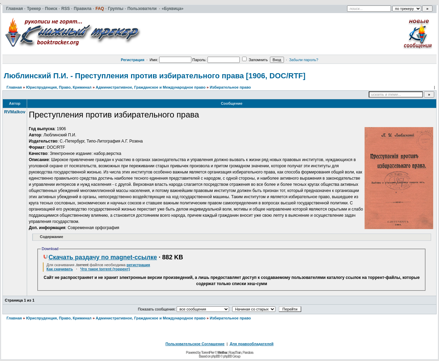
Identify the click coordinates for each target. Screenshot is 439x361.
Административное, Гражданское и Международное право (150, 87)
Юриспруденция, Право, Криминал (59, 87)
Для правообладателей (252, 344)
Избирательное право (230, 87)
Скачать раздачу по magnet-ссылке (100, 257)
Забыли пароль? (303, 60)
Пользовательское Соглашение (194, 344)
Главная (14, 87)
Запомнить (255, 60)
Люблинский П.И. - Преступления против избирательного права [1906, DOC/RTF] (155, 75)
